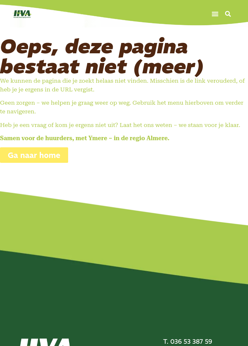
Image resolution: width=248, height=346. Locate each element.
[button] (215, 13)
